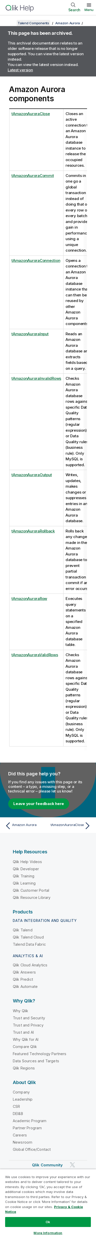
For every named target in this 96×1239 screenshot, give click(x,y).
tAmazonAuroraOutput (32, 474)
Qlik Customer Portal (31, 890)
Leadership (23, 1099)
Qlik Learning (24, 883)
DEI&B (18, 1113)
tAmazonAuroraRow (29, 598)
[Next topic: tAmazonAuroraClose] (70, 825)
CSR (16, 1106)
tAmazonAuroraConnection (36, 260)
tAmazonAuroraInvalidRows (36, 378)
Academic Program (30, 1121)
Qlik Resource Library (31, 897)
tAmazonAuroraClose (31, 113)
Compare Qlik (25, 1046)
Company (21, 1092)
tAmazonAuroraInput (30, 333)
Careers (20, 1135)
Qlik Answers (24, 972)
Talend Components (33, 23)
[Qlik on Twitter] (72, 1165)
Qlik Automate (25, 986)
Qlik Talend (23, 930)
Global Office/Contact (32, 1149)
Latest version (20, 70)
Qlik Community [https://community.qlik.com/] (47, 1165)
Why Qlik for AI (25, 1039)
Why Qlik (20, 1011)
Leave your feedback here (38, 803)
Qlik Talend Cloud (28, 937)
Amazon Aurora (67, 23)
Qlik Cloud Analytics (30, 965)
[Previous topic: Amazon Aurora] (25, 825)
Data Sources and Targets (36, 1061)
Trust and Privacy (28, 1025)
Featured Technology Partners (39, 1054)
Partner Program (27, 1128)
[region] (48, 1204)
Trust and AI (23, 1032)
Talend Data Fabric (29, 944)
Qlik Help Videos (27, 862)
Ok (48, 1222)
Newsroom (22, 1142)
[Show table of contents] (10, 23)
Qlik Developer (26, 869)
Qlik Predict (23, 979)
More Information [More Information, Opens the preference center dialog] (48, 1233)
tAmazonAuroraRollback (33, 531)
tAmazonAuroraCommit (33, 175)
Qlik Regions (24, 1068)
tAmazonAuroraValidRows (35, 654)
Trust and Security (29, 1018)
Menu (88, 10)
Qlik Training (23, 876)
